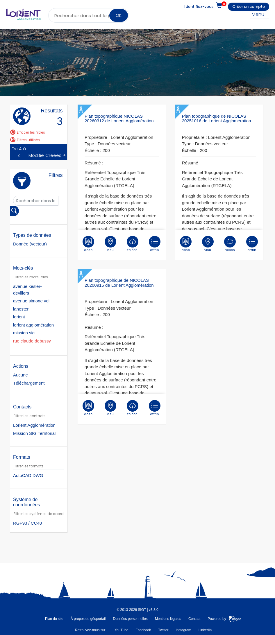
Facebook (143, 630)
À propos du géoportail (88, 619)
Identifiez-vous (198, 6)
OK (119, 15)
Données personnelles (130, 619)
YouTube (121, 630)
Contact (194, 619)
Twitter (163, 630)
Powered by (225, 619)
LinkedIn (205, 630)
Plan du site (54, 619)
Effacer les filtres (27, 132)
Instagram (183, 630)
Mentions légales (168, 619)
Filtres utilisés (25, 139)
